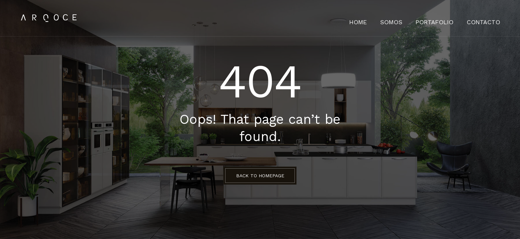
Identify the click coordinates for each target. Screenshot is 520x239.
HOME (382, 18)
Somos (411, 18)
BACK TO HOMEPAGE (260, 175)
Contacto (487, 18)
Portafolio (447, 18)
